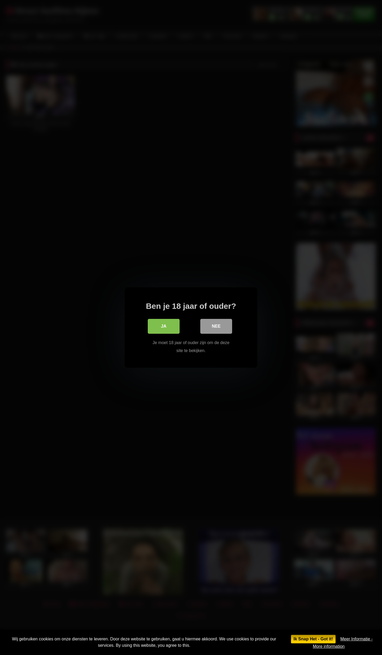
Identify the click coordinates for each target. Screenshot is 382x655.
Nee (216, 326)
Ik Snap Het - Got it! (313, 639)
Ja (163, 326)
